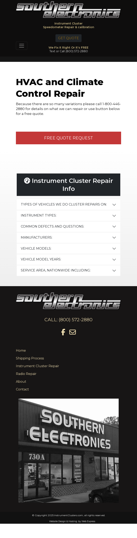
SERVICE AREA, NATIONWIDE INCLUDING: (56, 270)
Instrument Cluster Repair (37, 366)
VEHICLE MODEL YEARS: (41, 259)
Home (21, 350)
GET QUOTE (68, 38)
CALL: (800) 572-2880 (68, 319)
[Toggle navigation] (21, 46)
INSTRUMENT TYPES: (38, 215)
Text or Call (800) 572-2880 (68, 51)
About (21, 381)
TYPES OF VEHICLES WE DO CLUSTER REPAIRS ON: (64, 204)
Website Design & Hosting (63, 521)
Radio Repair (26, 374)
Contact (22, 389)
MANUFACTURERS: (36, 237)
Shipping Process (30, 358)
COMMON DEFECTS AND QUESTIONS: (52, 226)
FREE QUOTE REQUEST (68, 138)
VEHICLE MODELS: (36, 248)
